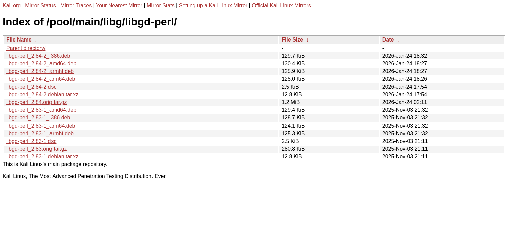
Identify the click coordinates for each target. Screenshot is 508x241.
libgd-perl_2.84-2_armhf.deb (40, 71)
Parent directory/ (25, 48)
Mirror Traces (76, 5)
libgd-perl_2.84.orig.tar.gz (36, 102)
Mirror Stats (161, 5)
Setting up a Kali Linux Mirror (213, 5)
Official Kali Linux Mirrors (281, 5)
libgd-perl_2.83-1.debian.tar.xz (42, 156)
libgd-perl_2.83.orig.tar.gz (36, 149)
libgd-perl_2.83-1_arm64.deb (40, 126)
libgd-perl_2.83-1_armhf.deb (40, 133)
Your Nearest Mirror (119, 5)
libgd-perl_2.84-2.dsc (31, 87)
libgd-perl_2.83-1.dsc (31, 141)
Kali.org (12, 5)
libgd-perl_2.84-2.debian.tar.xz (42, 94)
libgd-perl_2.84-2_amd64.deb (41, 63)
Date (388, 40)
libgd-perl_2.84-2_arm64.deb (40, 79)
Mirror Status (40, 5)
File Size (292, 40)
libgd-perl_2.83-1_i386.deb (38, 117)
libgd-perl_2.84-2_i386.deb (38, 56)
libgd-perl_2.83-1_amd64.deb (41, 110)
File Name (19, 40)
